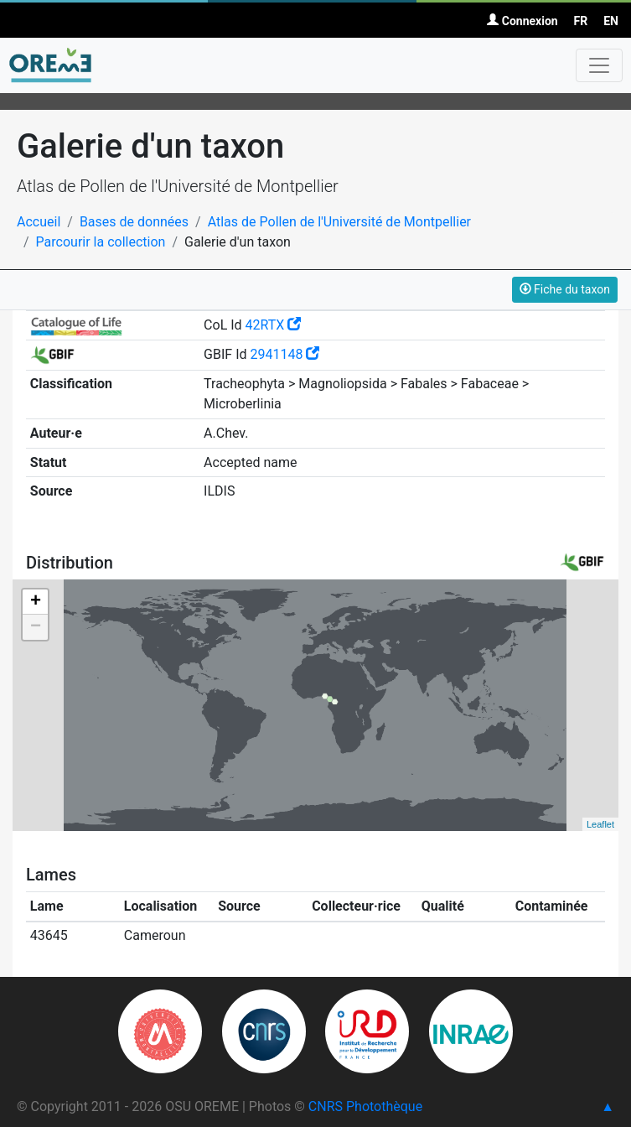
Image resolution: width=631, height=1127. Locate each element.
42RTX (274, 325)
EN (610, 21)
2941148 (284, 354)
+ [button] (35, 602)
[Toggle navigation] (599, 65)
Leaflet (600, 824)
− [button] (35, 627)
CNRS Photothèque (365, 1106)
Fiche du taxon (565, 289)
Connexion (522, 21)
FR (581, 21)
